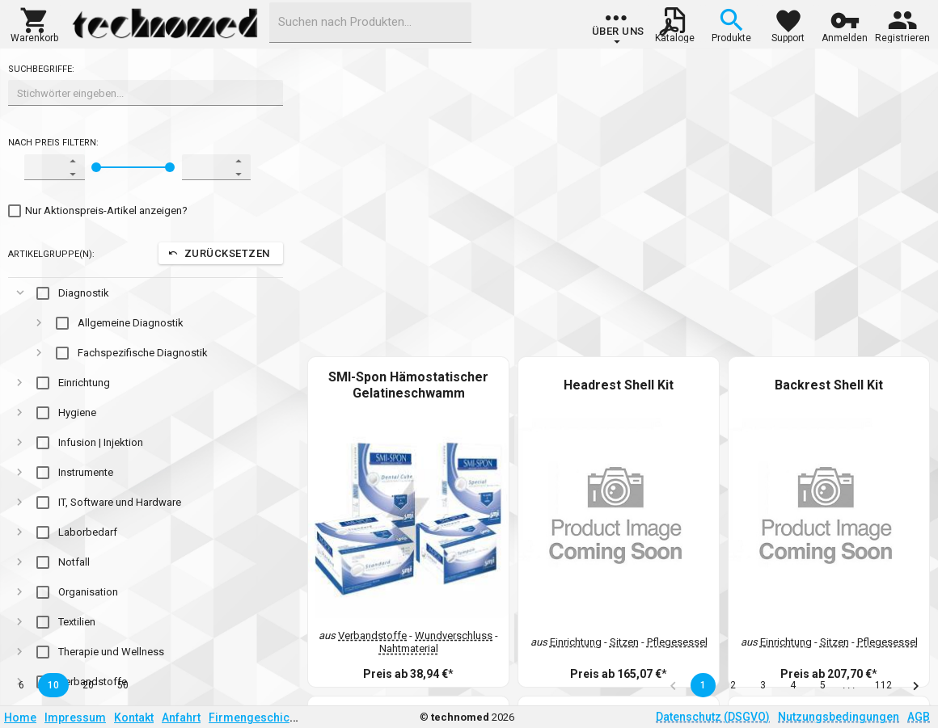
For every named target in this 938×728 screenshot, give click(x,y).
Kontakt (134, 717)
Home (20, 717)
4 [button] (793, 685)
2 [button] (733, 685)
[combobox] (370, 22)
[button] (34, 23)
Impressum (75, 717)
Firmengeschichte (257, 717)
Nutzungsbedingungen (838, 716)
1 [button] (703, 685)
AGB (918, 716)
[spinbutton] (43, 167)
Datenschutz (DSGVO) (713, 716)
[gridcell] (145, 293)
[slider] (96, 167)
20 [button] (88, 685)
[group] (618, 28)
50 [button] (123, 685)
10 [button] (53, 685)
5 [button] (823, 685)
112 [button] (883, 685)
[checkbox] (98, 210)
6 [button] (21, 685)
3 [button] (763, 685)
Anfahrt (181, 717)
